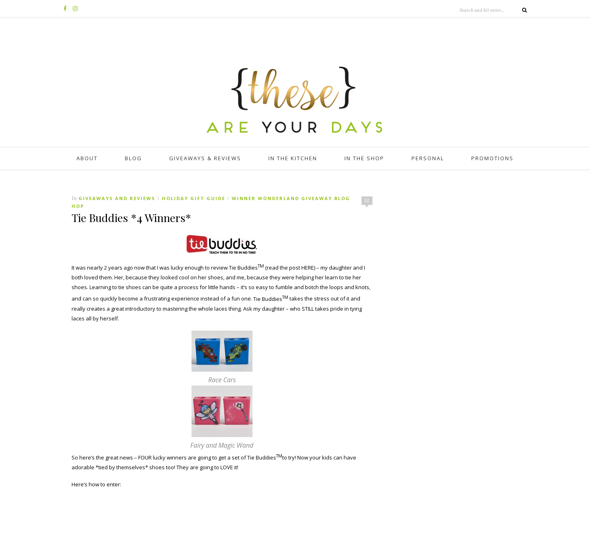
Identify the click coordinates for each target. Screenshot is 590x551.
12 (366, 200)
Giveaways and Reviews (116, 198)
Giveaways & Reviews (205, 158)
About (87, 158)
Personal (427, 158)
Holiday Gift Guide (193, 198)
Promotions (492, 158)
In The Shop (364, 158)
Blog (133, 158)
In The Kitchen (292, 158)
